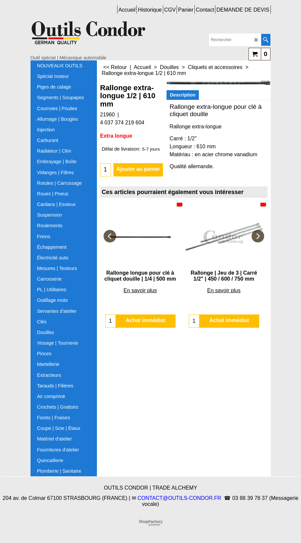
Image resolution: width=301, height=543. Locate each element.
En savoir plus (140, 290)
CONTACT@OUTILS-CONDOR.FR (179, 498)
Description (182, 95)
